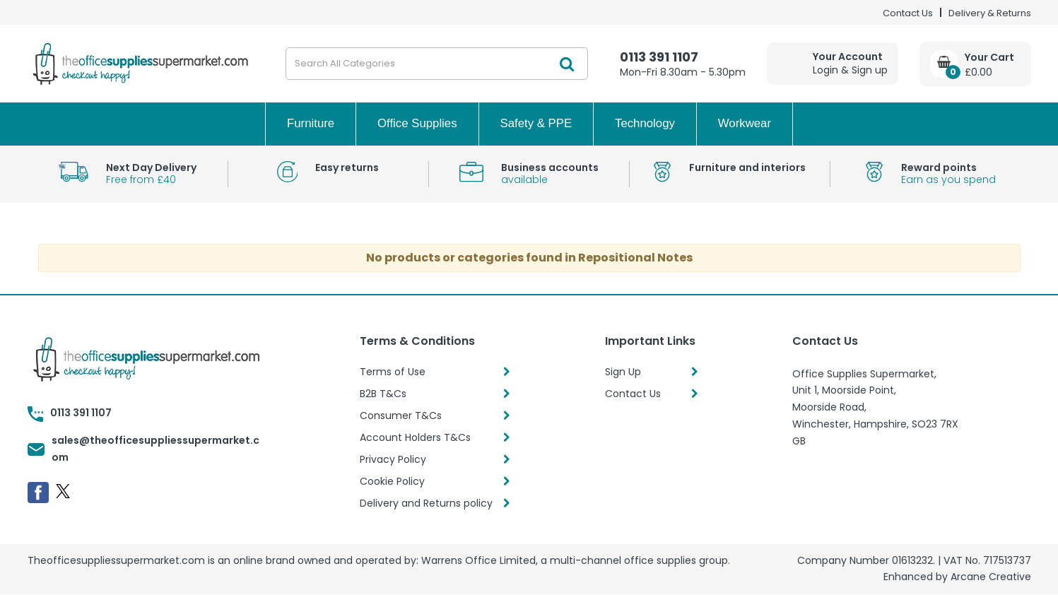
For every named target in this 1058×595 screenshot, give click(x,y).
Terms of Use (392, 371)
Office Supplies (417, 123)
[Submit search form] (567, 63)
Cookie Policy (392, 481)
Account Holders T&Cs (415, 437)
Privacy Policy (393, 459)
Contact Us (908, 13)
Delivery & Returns (989, 13)
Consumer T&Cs (401, 415)
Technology (645, 123)
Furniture (310, 123)
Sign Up (623, 371)
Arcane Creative (991, 577)
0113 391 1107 (659, 57)
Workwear (744, 123)
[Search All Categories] (437, 63)
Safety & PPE (536, 123)
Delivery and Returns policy (426, 503)
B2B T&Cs (383, 393)
